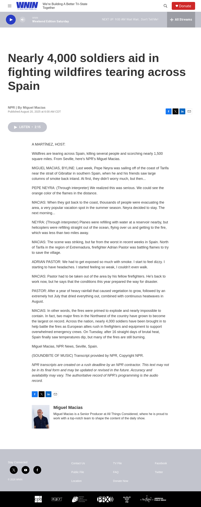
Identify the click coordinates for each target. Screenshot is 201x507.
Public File (77, 472)
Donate (185, 6)
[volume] (22, 19)
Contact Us (78, 463)
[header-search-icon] (165, 6)
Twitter (159, 472)
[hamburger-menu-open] (9, 6)
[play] (11, 19)
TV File (117, 463)
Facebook (161, 463)
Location (76, 481)
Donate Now (120, 481)
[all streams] (181, 19)
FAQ (116, 472)
